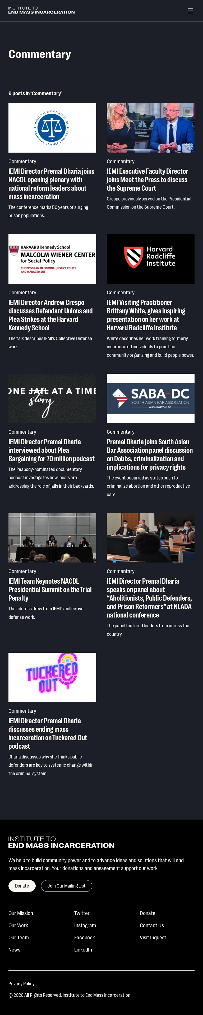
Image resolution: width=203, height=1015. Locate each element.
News (14, 949)
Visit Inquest (153, 937)
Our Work (18, 925)
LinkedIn (83, 949)
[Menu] (190, 11)
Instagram (85, 925)
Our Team (18, 937)
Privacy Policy (21, 983)
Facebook (84, 937)
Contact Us (152, 925)
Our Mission (20, 912)
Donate (147, 912)
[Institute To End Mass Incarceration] (41, 11)
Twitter (82, 912)
